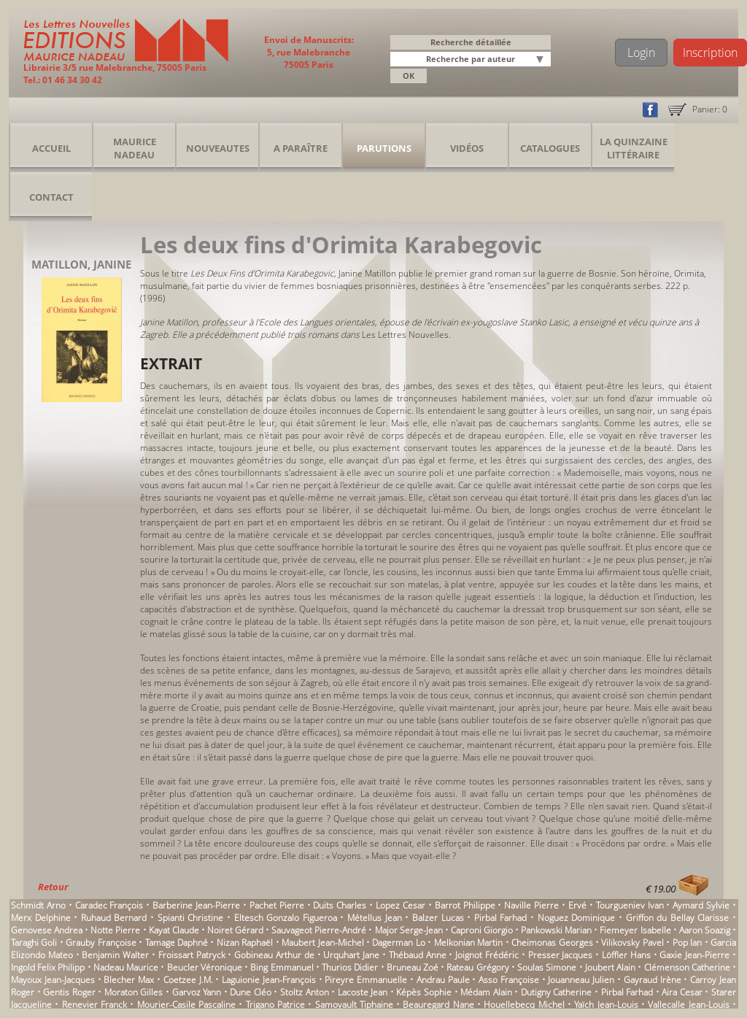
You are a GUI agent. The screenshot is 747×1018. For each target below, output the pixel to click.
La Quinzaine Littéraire (633, 148)
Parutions (384, 148)
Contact (51, 197)
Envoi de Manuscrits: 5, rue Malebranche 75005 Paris (309, 52)
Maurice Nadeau (134, 148)
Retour (53, 886)
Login (641, 53)
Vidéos (467, 148)
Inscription (710, 53)
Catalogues (550, 148)
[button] (542, 60)
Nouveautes (217, 148)
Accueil (51, 148)
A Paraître (301, 148)
